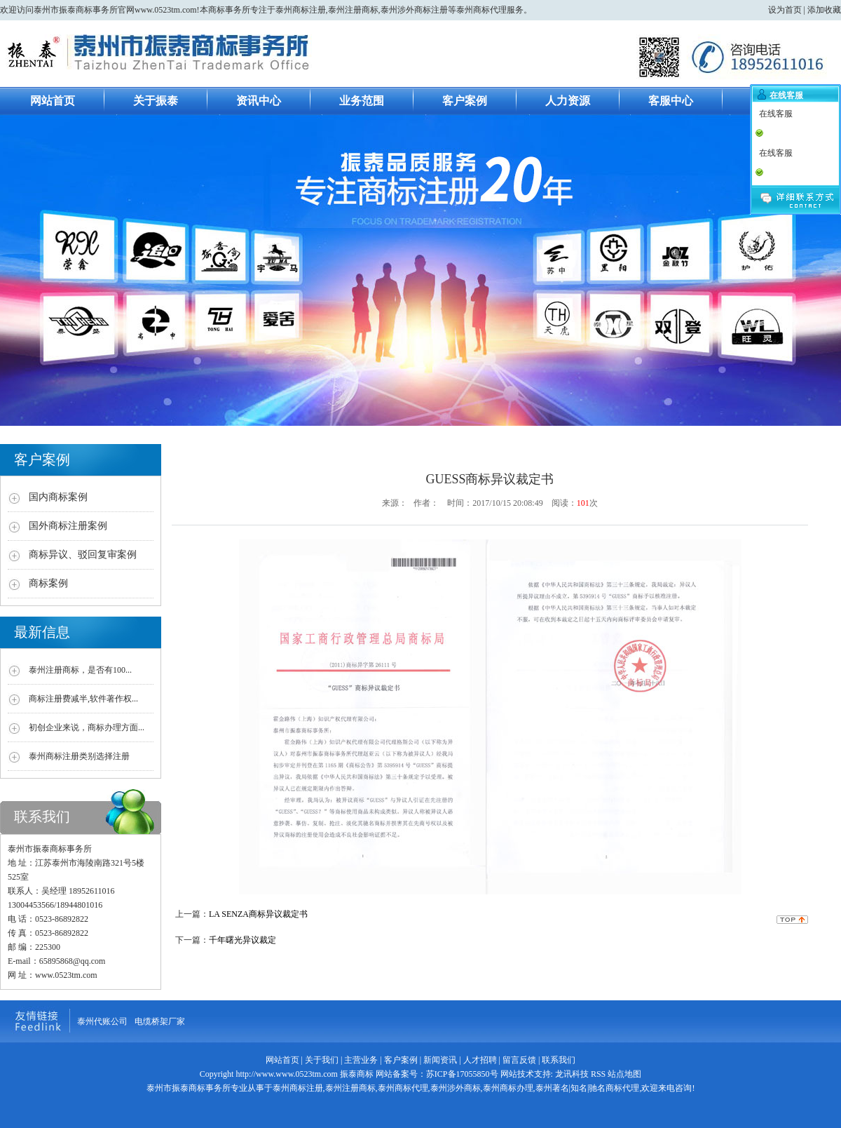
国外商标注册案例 (68, 526)
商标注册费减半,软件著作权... (83, 699)
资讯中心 (258, 101)
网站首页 (52, 101)
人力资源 (567, 101)
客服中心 (670, 101)
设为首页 (785, 10)
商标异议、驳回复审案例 (83, 554)
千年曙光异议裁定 (242, 940)
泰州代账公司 (102, 1021)
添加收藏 (824, 10)
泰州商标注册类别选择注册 (79, 756)
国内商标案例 (58, 497)
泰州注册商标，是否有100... (80, 670)
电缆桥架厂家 (160, 1021)
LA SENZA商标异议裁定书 (258, 914)
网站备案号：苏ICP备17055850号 (436, 1074)
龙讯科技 (572, 1074)
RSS (598, 1074)
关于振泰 (155, 101)
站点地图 (624, 1074)
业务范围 (361, 101)
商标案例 (48, 583)
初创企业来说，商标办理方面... (86, 727)
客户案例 (464, 101)
